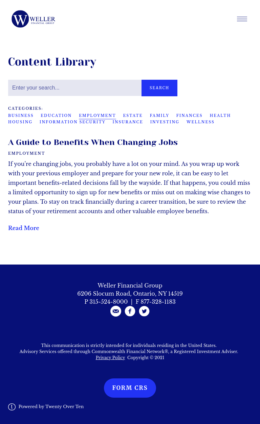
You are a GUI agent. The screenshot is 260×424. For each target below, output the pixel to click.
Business (21, 116)
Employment (97, 116)
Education (56, 116)
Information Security (73, 122)
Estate (133, 116)
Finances (189, 116)
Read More (23, 228)
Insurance (128, 122)
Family (159, 116)
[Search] (75, 88)
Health (220, 116)
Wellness (201, 122)
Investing (164, 122)
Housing (20, 122)
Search (159, 87)
